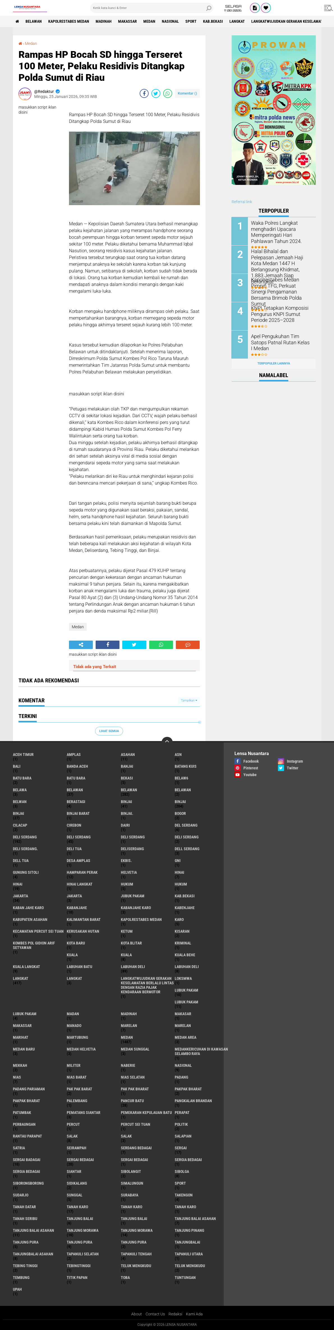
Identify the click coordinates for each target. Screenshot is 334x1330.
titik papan (77, 1277)
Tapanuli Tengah (136, 1254)
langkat (237, 21)
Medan (150, 21)
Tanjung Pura (133, 1242)
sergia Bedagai (188, 1159)
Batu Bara (76, 778)
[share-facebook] (144, 93)
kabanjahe (77, 907)
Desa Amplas (78, 860)
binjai (126, 801)
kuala (72, 955)
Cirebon (74, 825)
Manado (74, 1025)
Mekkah (20, 1065)
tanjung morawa (82, 1230)
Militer (73, 1065)
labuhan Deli (133, 966)
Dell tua (21, 860)
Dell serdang (187, 849)
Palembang (77, 1101)
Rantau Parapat (27, 1136)
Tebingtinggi (79, 1266)
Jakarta (74, 896)
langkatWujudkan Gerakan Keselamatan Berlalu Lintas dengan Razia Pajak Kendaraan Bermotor (147, 985)
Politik (181, 1124)
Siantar (74, 1171)
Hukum (181, 884)
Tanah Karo (185, 1207)
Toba (125, 1277)
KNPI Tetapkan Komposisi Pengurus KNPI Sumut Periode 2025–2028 (281, 313)
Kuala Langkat (26, 966)
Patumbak (22, 1112)
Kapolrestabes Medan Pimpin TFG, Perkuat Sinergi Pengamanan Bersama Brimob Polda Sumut (280, 288)
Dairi (125, 825)
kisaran (182, 931)
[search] (151, 8)
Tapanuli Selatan (83, 1254)
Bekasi (127, 778)
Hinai (17, 884)
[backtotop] (167, 742)
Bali (16, 766)
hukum (127, 884)
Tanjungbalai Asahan (33, 1254)
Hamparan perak (82, 872)
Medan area (185, 1037)
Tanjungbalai (187, 1242)
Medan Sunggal (135, 1049)
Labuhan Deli (187, 966)
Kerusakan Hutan (83, 931)
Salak (126, 1136)
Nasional (170, 21)
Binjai (180, 801)
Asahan (128, 754)
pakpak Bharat (26, 1101)
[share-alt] (81, 645)
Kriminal (183, 943)
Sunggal (74, 1195)
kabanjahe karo (136, 907)
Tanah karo (131, 1207)
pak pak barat (79, 1089)
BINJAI (18, 813)
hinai (179, 872)
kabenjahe (185, 907)
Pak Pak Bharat (135, 1089)
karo (179, 919)
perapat (182, 1112)
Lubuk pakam (24, 1014)
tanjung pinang (189, 1230)
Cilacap (20, 825)
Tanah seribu (25, 1218)
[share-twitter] (155, 93)
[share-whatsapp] (167, 93)
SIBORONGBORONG (28, 1183)
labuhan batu (79, 966)
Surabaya (129, 1195)
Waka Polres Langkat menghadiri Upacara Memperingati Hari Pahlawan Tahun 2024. (280, 231)
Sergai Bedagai (134, 1159)
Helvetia (129, 872)
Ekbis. (126, 860)
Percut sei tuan (135, 1124)
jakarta (20, 896)
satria (19, 1148)
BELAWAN (34, 21)
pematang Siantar (83, 1112)
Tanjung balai (134, 1218)
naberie (128, 1065)
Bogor (180, 813)
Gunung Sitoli (26, 872)
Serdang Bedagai (136, 1148)
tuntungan (185, 1277)
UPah (17, 1289)
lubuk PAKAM (186, 1002)
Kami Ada (194, 1314)
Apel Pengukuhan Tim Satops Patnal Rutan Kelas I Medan (280, 339)
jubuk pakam (132, 896)
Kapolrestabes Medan (69, 21)
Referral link (242, 202)
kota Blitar (131, 943)
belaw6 (181, 778)
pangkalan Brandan (193, 1101)
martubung (77, 1037)
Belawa (20, 790)
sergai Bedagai (80, 1159)
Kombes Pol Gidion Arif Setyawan (34, 945)
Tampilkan (189, 700)
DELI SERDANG (187, 837)
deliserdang (132, 849)
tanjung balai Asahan (195, 1218)
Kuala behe (185, 955)
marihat (20, 1037)
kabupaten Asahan (30, 919)
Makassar (127, 21)
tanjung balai (80, 1218)
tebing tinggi (25, 1266)
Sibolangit (131, 1171)
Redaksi (175, 1314)
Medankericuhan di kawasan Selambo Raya (201, 1051)
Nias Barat (77, 1077)
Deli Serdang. (25, 849)
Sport (191, 21)
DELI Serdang (133, 837)
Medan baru (24, 1049)
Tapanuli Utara (189, 1254)
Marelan (183, 1025)
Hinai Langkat (80, 884)
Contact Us (155, 1314)
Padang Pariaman (29, 1089)
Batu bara (22, 778)
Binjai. (127, 813)
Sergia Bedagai (26, 1171)
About (136, 1314)
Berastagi (76, 801)
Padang (181, 1077)
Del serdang (186, 825)
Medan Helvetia (81, 1049)
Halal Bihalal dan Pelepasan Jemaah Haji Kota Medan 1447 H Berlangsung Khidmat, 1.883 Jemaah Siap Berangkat (281, 259)
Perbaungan (24, 1124)
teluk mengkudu (136, 1266)
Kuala (126, 955)
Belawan (129, 790)
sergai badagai (26, 1159)
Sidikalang (77, 1183)
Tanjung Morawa (137, 1230)
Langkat (74, 978)
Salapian (183, 1136)
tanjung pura (25, 1242)
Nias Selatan (133, 1077)
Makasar (183, 1014)
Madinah (104, 21)
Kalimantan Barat (84, 919)
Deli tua (74, 849)
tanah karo (77, 1207)
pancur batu (132, 1101)
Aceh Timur (23, 754)
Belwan (20, 801)
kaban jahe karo (28, 907)
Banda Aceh (77, 766)
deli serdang (25, 837)
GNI (178, 860)
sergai (181, 1148)
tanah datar (24, 1207)
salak (72, 1136)
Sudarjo (20, 1195)
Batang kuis (186, 766)
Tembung (21, 1277)
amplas (74, 754)
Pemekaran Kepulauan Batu (146, 1112)
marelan (129, 1025)
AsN (178, 754)
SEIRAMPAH (76, 1148)
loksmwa (183, 978)
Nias (17, 1077)
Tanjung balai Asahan (33, 1230)
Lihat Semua (109, 731)
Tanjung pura (79, 1242)
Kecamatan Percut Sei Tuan (38, 931)
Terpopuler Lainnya (273, 363)
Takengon (184, 1195)
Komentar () (187, 93)
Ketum (127, 931)
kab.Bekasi (213, 21)
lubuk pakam (186, 990)
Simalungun (132, 1183)
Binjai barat (78, 813)
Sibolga (182, 1171)
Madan (73, 1014)
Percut (73, 1124)
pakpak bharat (188, 1089)
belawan (75, 790)
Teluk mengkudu (190, 1266)
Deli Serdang (79, 837)
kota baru (76, 943)
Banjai (127, 766)
